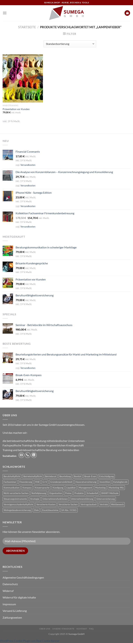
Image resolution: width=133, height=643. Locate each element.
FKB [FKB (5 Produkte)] (37, 482)
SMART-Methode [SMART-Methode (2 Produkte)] (109, 493)
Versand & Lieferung (15, 610)
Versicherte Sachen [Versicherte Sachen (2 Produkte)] (68, 504)
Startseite (27, 27)
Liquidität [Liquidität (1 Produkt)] (71, 487)
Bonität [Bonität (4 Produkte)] (77, 476)
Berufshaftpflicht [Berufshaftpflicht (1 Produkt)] (12, 476)
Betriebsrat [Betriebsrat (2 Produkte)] (50, 476)
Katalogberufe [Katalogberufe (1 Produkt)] (120, 482)
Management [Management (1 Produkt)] (85, 487)
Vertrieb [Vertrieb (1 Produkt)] (104, 504)
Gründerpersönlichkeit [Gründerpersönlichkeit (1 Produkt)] (61, 482)
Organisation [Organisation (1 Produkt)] (55, 493)
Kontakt (82, 628)
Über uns (44, 628)
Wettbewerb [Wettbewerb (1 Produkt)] (117, 504)
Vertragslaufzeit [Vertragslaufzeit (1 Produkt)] (89, 504)
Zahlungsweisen (12, 617)
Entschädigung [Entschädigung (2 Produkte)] (106, 476)
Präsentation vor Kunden (16, 109)
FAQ (91, 628)
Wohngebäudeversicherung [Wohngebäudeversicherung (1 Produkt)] (17, 510)
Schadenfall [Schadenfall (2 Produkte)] (92, 493)
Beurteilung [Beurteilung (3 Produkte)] (65, 476)
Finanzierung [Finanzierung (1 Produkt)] (25, 482)
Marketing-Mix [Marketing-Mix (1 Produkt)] (116, 487)
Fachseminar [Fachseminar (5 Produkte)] (10, 482)
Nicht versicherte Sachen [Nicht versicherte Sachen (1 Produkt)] (16, 493)
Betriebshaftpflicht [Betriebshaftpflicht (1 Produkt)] (32, 476)
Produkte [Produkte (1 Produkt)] (79, 493)
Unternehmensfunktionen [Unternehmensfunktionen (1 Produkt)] (55, 498)
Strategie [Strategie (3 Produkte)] (34, 498)
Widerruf (8, 590)
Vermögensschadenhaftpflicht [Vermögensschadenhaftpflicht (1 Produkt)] (18, 504)
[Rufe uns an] (27, 455)
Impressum (9, 604)
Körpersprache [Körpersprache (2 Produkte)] (42, 487)
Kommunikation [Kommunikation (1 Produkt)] (11, 487)
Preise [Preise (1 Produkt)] (68, 493)
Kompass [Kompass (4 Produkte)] (27, 487)
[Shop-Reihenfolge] (70, 43)
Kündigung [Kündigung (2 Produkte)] (58, 487)
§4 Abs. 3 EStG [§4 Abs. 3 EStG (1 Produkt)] (69, 510)
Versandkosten (27, 165)
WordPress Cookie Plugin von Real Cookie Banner (30, 640)
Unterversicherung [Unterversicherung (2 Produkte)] (105, 498)
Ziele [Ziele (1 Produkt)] (36, 510)
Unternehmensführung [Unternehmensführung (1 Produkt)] (82, 498)
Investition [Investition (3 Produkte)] (105, 482)
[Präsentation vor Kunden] (23, 78)
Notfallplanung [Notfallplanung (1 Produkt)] (39, 493)
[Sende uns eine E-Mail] (21, 455)
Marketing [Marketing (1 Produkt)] (100, 487)
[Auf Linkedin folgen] (34, 455)
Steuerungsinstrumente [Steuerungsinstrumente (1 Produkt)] (15, 498)
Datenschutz (10, 584)
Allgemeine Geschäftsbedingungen (23, 577)
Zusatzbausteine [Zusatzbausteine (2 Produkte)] (50, 510)
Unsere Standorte (63, 628)
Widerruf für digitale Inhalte (19, 597)
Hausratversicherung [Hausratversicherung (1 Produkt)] (86, 482)
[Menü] (5, 13)
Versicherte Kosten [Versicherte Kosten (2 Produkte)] (45, 504)
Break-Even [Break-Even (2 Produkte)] (90, 476)
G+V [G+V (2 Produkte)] (44, 482)
